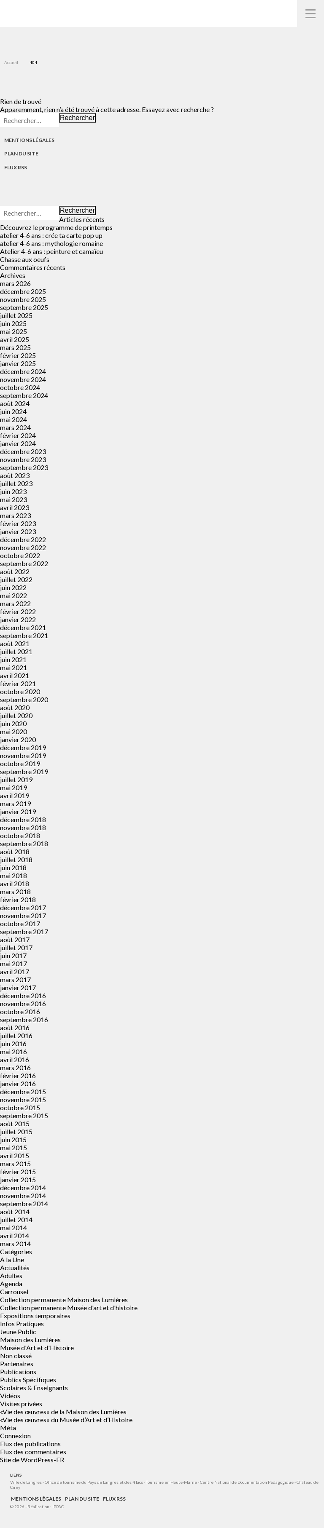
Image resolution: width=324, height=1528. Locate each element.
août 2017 (15, 939)
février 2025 (18, 355)
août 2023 (15, 475)
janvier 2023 (18, 531)
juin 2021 (13, 659)
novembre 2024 (23, 379)
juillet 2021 (16, 651)
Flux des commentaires (33, 1452)
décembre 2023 (23, 451)
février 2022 (18, 611)
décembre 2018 (23, 819)
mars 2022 (15, 603)
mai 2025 (13, 331)
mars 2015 (15, 1163)
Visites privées (21, 1404)
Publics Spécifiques (28, 1380)
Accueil (11, 62)
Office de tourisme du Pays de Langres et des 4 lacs (94, 1482)
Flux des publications (30, 1444)
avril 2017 (14, 971)
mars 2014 (15, 1243)
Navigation (310, 13)
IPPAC (58, 1506)
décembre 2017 (23, 907)
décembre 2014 (23, 1187)
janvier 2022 (18, 619)
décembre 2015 (23, 1091)
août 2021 (15, 643)
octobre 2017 (20, 923)
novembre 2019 (23, 755)
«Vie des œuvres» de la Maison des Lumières (63, 1412)
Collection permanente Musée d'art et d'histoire (69, 1308)
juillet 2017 (16, 947)
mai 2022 (13, 595)
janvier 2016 (18, 1083)
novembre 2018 (23, 827)
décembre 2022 (23, 539)
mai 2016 (13, 1051)
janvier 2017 (18, 987)
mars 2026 (15, 283)
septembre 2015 (24, 1115)
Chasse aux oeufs (24, 259)
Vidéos (10, 1396)
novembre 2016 (23, 1003)
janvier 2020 (18, 739)
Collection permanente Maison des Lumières (64, 1300)
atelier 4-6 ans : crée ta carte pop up (51, 235)
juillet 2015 (16, 1131)
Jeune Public (18, 1332)
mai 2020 (13, 731)
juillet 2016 (16, 1035)
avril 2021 (14, 675)
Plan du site (21, 153)
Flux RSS (15, 167)
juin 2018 (13, 867)
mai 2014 (13, 1227)
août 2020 (15, 707)
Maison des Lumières (30, 1340)
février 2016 (18, 1075)
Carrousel (14, 1292)
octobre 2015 (20, 1107)
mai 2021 (13, 667)
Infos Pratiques (22, 1324)
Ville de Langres (26, 1482)
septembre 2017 (24, 931)
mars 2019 (15, 803)
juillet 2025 (16, 315)
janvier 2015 (18, 1179)
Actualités (15, 1268)
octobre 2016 (20, 1011)
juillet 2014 (16, 1219)
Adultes (11, 1276)
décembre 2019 (23, 747)
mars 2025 (15, 347)
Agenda (11, 1284)
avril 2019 (14, 795)
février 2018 (18, 899)
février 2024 (18, 435)
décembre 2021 (23, 627)
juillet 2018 (16, 859)
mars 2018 (15, 891)
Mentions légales (29, 140)
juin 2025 (13, 323)
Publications (18, 1372)
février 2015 (18, 1171)
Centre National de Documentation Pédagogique (247, 1482)
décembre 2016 (23, 995)
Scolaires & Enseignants (34, 1388)
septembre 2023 (24, 467)
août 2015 (15, 1123)
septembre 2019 (24, 771)
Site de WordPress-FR (32, 1460)
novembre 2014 (23, 1195)
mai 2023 (13, 499)
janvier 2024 (18, 443)
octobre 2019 (20, 763)
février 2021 (18, 683)
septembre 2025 (24, 307)
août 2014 (15, 1211)
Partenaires (16, 1364)
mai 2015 (13, 1147)
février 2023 (18, 523)
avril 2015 (14, 1155)
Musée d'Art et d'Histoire (37, 1348)
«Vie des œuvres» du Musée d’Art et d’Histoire (66, 1420)
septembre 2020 (24, 699)
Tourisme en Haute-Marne (171, 1482)
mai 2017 (13, 963)
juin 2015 (13, 1139)
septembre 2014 (24, 1203)
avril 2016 (14, 1059)
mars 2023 (15, 515)
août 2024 (15, 403)
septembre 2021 (24, 635)
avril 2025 (14, 339)
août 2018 (15, 851)
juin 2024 (13, 411)
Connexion (15, 1436)
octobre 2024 (20, 387)
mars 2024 (15, 427)
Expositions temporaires (35, 1316)
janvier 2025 (18, 363)
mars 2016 (15, 1067)
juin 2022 (13, 587)
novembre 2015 (23, 1099)
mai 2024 (13, 419)
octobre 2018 (20, 835)
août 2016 (15, 1027)
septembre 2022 (24, 563)
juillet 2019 (16, 779)
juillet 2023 (16, 483)
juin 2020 (13, 723)
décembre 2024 (23, 371)
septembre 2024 (24, 395)
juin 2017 (13, 955)
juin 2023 (13, 491)
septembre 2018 (24, 843)
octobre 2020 (20, 691)
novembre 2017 (23, 915)
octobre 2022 (20, 555)
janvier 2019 (18, 811)
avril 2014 (14, 1235)
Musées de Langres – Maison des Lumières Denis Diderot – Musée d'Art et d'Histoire (21, 12)
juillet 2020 (16, 715)
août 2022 (15, 571)
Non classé (16, 1356)
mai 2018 (13, 875)
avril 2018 (14, 883)
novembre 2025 (23, 299)
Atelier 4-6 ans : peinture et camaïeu (51, 251)
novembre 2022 (23, 547)
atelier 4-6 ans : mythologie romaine (51, 243)
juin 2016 (13, 1043)
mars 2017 (15, 979)
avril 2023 (14, 507)
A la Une (12, 1260)
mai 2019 (13, 787)
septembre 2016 (24, 1019)
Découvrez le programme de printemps (56, 227)
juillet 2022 (16, 579)
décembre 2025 (23, 291)
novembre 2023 (23, 459)
